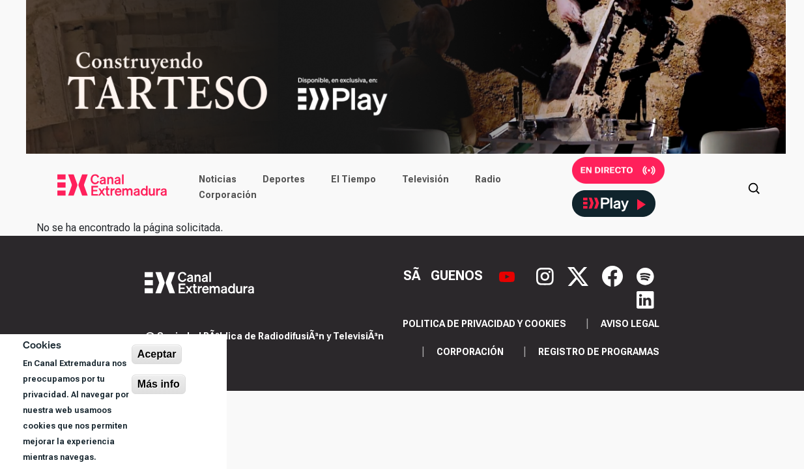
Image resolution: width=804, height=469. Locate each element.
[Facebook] (614, 275)
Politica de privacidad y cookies (484, 324)
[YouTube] (508, 275)
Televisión (425, 179)
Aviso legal (630, 324)
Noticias (218, 179)
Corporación (228, 195)
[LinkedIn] (645, 299)
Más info (158, 384)
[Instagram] (546, 275)
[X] (579, 275)
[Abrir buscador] (754, 187)
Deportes (284, 179)
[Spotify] (645, 275)
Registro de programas (598, 352)
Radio (488, 179)
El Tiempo (353, 179)
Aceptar (157, 354)
